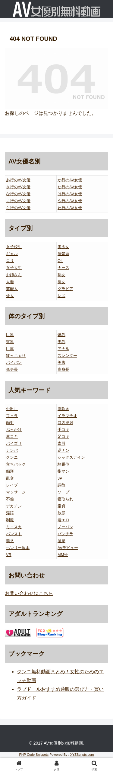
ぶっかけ (14, 429)
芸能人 (12, 288)
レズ (61, 295)
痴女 (61, 282)
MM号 (63, 554)
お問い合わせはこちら (29, 593)
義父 (10, 541)
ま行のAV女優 (18, 201)
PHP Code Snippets (34, 754)
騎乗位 (63, 464)
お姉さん (14, 275)
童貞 (61, 506)
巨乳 (10, 334)
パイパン (14, 362)
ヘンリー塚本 (18, 547)
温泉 (61, 541)
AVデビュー (68, 547)
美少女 (63, 246)
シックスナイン (71, 457)
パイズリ (14, 443)
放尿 (61, 513)
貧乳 (10, 341)
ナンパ (12, 450)
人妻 (10, 282)
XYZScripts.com (82, 754)
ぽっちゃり (16, 355)
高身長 (63, 369)
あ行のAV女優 (18, 180)
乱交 (10, 478)
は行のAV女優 (70, 194)
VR (8, 554)
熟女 (61, 275)
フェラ (12, 415)
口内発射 (65, 422)
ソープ (63, 492)
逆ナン (63, 450)
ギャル (12, 253)
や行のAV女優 (70, 201)
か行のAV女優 (70, 180)
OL (60, 260)
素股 (61, 443)
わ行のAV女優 (70, 207)
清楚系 (63, 253)
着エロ (63, 520)
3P (60, 478)
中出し (12, 408)
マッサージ (16, 492)
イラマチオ (67, 415)
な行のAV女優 (18, 194)
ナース (63, 267)
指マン (63, 471)
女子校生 (14, 246)
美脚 (61, 362)
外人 (10, 295)
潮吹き (63, 408)
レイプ (12, 485)
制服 (10, 520)
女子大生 (14, 267)
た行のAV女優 (70, 187)
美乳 (61, 341)
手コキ (63, 429)
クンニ (12, 457)
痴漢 (10, 471)
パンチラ (65, 534)
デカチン (14, 506)
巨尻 (10, 348)
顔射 (10, 422)
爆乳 (61, 334)
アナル (63, 348)
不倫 (10, 499)
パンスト (14, 534)
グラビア (65, 288)
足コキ (63, 436)
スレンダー (67, 355)
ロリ (10, 260)
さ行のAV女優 (18, 187)
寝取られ (65, 499)
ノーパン (65, 527)
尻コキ (12, 436)
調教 (61, 485)
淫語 (10, 513)
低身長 (12, 369)
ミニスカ (14, 527)
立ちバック (16, 464)
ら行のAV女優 (18, 207)
